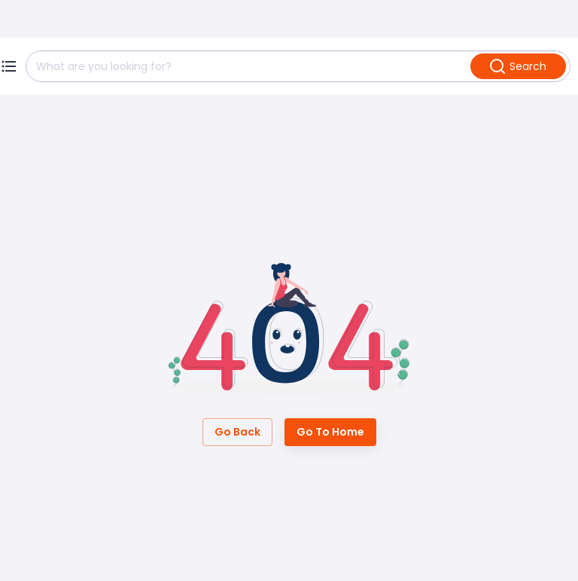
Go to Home (330, 432)
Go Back (237, 432)
